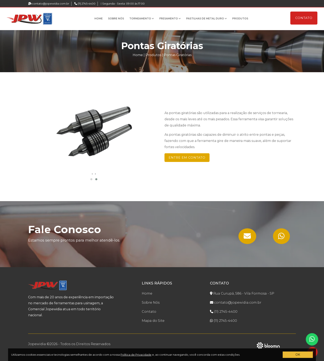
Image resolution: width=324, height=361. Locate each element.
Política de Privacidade (135, 354)
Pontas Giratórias (178, 55)
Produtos (240, 18)
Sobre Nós (116, 18)
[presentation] (92, 173)
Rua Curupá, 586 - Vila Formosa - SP (242, 293)
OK (297, 354)
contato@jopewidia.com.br (48, 3)
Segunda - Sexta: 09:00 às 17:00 (123, 3)
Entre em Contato (187, 157)
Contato (303, 18)
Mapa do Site (153, 321)
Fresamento (170, 18)
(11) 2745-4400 (84, 3)
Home (98, 18)
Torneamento (141, 18)
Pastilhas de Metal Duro (206, 18)
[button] (91, 179)
